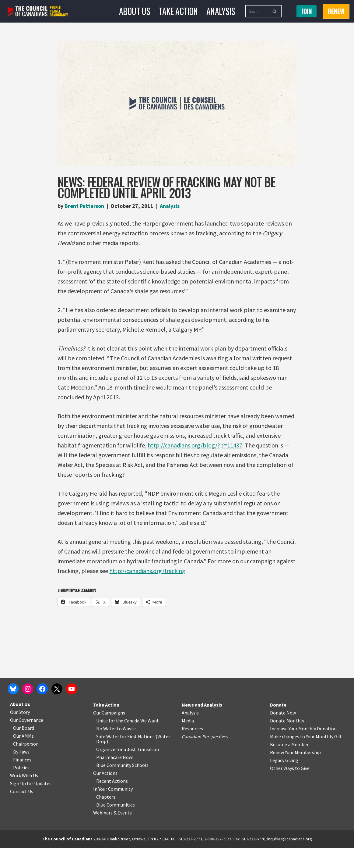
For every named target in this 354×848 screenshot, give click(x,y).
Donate (278, 705)
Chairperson (26, 744)
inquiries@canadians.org (289, 839)
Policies (21, 767)
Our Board (23, 728)
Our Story (20, 712)
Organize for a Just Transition (127, 749)
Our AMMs (23, 736)
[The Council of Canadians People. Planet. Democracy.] (38, 11)
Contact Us (21, 791)
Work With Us (24, 775)
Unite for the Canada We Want (127, 721)
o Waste (127, 728)
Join (306, 11)
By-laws (21, 752)
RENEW (336, 11)
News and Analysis (202, 705)
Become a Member (289, 744)
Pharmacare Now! (114, 757)
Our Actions (105, 773)
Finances (22, 760)
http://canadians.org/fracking (147, 571)
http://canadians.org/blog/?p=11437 (195, 445)
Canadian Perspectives (205, 736)
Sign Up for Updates (30, 783)
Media (188, 721)
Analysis (220, 11)
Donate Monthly (287, 721)
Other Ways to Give (290, 768)
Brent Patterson (84, 205)
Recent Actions (112, 781)
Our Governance (26, 720)
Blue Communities (115, 805)
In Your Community (113, 789)
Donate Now (283, 713)
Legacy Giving (284, 760)
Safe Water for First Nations (125, 736)
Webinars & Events (112, 813)
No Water (106, 728)
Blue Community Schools (122, 765)
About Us (134, 11)
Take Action (178, 11)
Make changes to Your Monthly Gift (306, 736)
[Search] (256, 11)
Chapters (105, 797)
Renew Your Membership (295, 752)
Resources (192, 728)
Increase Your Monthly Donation (303, 728)
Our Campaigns (109, 713)
